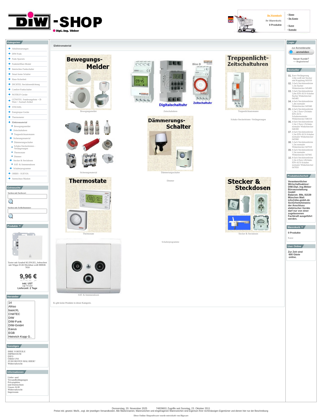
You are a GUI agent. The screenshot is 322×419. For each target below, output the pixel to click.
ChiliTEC (21, 314)
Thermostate (19, 152)
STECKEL (17, 107)
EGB (21, 333)
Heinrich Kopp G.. (21, 337)
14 (21, 303)
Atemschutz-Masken (21, 178)
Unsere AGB (14, 387)
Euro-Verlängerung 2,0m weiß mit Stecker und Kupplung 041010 (302, 78)
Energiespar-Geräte (20, 112)
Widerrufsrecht (15, 363)
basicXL (21, 310)
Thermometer (18, 117)
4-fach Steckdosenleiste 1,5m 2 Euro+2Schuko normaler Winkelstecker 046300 (302, 125)
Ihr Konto (293, 18)
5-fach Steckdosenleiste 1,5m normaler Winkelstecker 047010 (302, 144)
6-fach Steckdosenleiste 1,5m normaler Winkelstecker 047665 (302, 152)
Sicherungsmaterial (22, 138)
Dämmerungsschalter (23, 142)
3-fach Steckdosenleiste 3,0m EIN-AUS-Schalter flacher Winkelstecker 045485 (303, 95)
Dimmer (17, 156)
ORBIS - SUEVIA (20, 173)
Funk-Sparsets (18, 59)
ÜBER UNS (13, 359)
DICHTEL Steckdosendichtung (26, 84)
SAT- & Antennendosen (24, 164)
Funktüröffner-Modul (21, 64)
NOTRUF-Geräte (19, 94)
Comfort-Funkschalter (22, 89)
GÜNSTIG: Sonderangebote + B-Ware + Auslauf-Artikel (27, 100)
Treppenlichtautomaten (24, 134)
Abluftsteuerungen (20, 48)
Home (291, 14)
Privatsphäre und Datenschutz (16, 383)
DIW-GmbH (21, 325)
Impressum (13, 392)
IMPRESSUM (14, 354)
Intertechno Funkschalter (23, 69)
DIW (21, 318)
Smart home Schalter (21, 74)
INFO (10, 356)
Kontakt (293, 29)
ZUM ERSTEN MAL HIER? (21, 361)
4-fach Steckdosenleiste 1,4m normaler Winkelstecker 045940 (302, 103)
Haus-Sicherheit (19, 79)
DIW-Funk (17, 54)
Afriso (21, 307)
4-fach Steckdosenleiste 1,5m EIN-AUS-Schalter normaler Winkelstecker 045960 (303, 135)
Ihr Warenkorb (274, 15)
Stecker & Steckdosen (23, 160)
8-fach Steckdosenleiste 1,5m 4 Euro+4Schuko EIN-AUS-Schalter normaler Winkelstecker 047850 (302, 162)
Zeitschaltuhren (20, 130)
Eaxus (21, 329)
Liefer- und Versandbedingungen (18, 378)
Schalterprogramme (22, 168)
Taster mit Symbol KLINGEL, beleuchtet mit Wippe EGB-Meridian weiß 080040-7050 (27, 265)
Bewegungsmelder (22, 126)
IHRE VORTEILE (16, 351)
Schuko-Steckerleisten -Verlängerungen (24, 147)
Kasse (291, 25)
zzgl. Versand (27, 286)
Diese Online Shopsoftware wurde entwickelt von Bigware (161, 415)
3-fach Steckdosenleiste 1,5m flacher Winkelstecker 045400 (302, 85)
